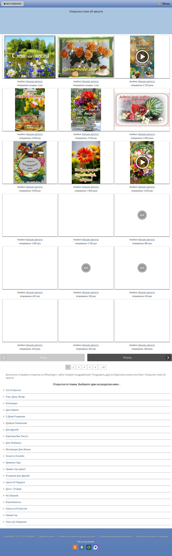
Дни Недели (12, 410)
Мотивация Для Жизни (18, 449)
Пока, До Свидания (16, 522)
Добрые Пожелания (16, 423)
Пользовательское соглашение (152, 536)
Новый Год (11, 515)
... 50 (102, 367)
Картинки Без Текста (17, 436)
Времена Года (13, 462)
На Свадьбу (12, 495)
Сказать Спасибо (15, 456)
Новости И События (16, 508)
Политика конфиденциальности (116, 536)
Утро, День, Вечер (15, 396)
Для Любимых (13, 443)
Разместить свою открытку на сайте (77, 536)
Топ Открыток (13, 390)
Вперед (127, 357)
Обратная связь (47, 536)
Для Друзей (12, 429)
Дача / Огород (13, 489)
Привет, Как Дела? (16, 469)
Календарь (12, 403)
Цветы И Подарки (15, 482)
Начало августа (34, 81)
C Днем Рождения (15, 416)
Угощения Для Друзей (17, 475)
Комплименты (13, 502)
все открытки (12, 3)
